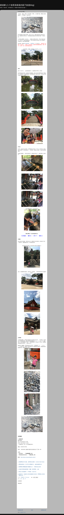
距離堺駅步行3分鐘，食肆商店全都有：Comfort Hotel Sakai (31, 461)
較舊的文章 (43, 510)
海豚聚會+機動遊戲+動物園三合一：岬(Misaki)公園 (30, 466)
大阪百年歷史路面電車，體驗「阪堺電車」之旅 (29, 469)
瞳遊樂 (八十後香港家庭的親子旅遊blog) (17, 5)
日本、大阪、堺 (23, 478)
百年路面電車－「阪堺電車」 (29, 43)
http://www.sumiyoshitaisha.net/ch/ (28, 457)
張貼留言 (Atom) (23, 512)
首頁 (32, 510)
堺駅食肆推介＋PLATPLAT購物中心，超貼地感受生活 (30, 464)
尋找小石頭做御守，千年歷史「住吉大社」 (28, 471)
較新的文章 (20, 510)
